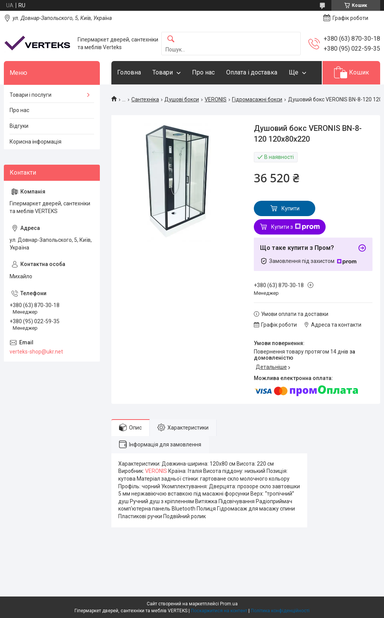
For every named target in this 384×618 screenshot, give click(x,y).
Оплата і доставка (251, 72)
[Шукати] (171, 39)
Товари (162, 72)
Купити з (295, 226)
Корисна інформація (35, 142)
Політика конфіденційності (280, 610)
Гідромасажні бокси (257, 99)
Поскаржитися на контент (219, 610)
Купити (290, 208)
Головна (129, 72)
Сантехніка (145, 99)
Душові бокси (181, 99)
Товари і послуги (30, 95)
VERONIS (216, 99)
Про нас (203, 72)
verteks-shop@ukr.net (36, 352)
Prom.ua (229, 603)
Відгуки (19, 126)
